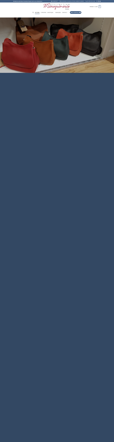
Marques (58, 12)
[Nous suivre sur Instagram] (98, 1)
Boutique (50, 12)
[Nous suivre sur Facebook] (96, 1)
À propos (43, 12)
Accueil (37, 12)
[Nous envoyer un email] (100, 1)
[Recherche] (33, 12)
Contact (64, 12)
